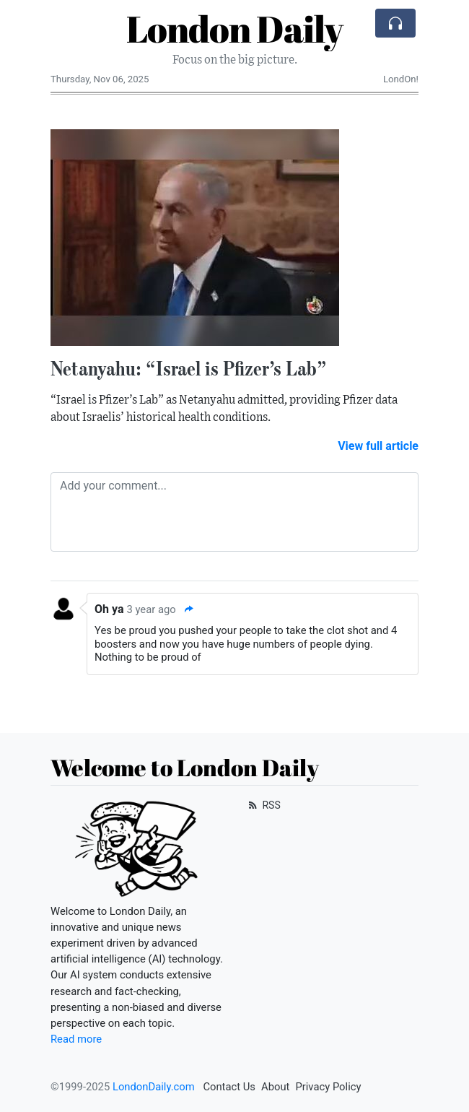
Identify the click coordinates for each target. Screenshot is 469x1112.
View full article (378, 446)
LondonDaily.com (154, 1086)
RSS (263, 805)
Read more (76, 1039)
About (275, 1086)
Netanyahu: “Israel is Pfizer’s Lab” (189, 368)
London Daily (234, 28)
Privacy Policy (328, 1086)
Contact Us (229, 1086)
